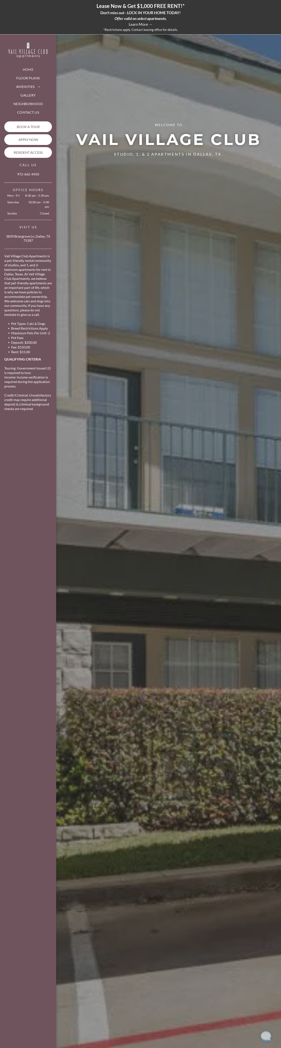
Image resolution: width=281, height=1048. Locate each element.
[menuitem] (28, 69)
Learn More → (141, 24)
